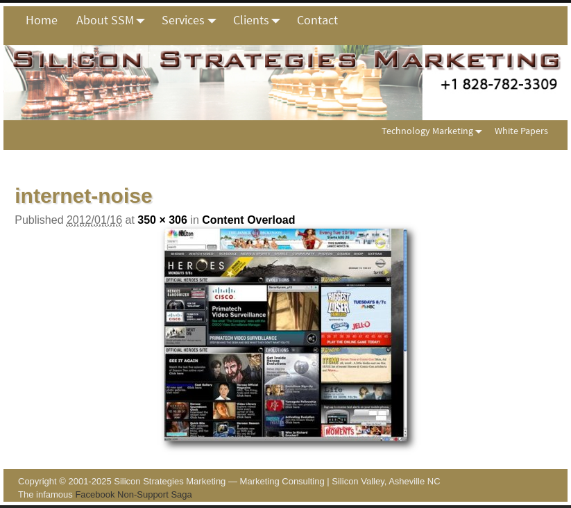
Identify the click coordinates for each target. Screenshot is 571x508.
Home (42, 20)
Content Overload (248, 220)
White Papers (521, 130)
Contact (317, 20)
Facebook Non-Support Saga (133, 494)
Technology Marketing (435, 131)
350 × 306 (162, 220)
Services (192, 20)
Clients (260, 20)
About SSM (114, 20)
